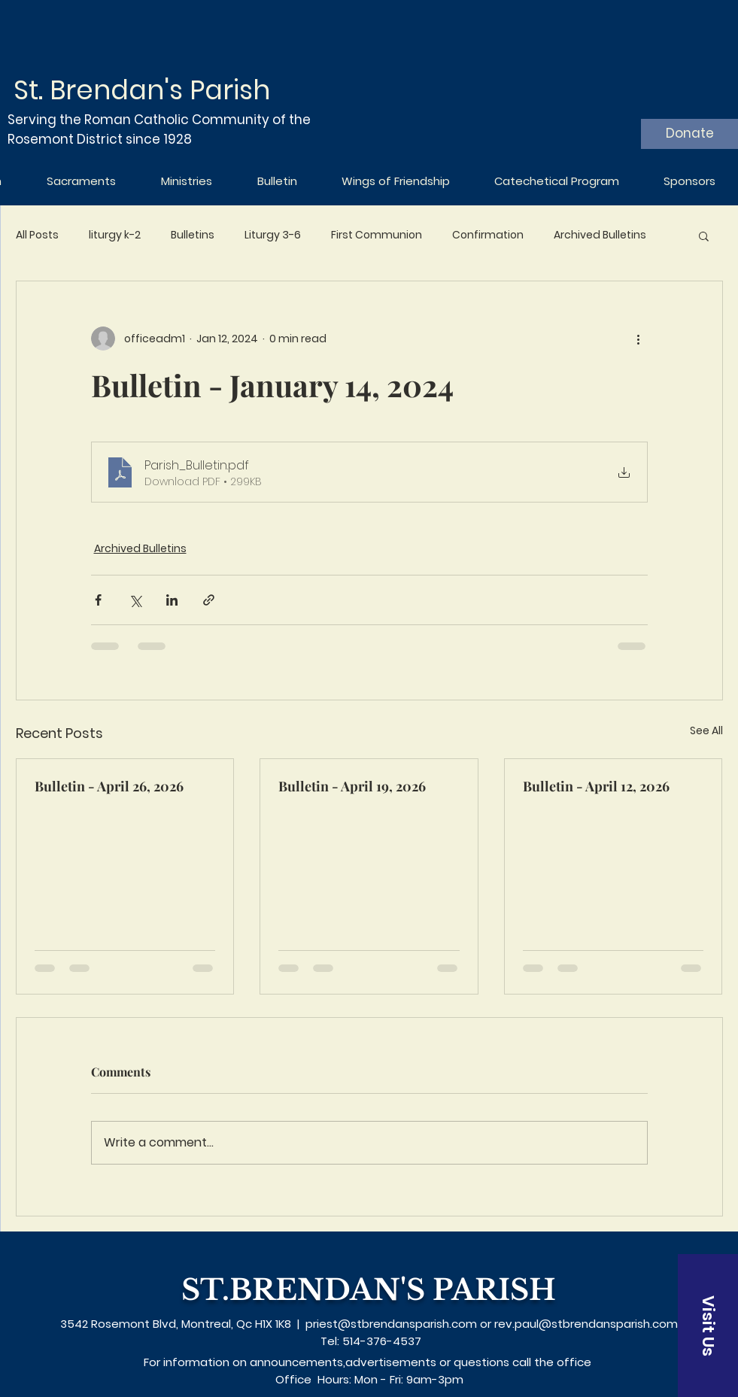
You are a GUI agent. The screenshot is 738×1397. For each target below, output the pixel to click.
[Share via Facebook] (98, 600)
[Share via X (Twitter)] (135, 600)
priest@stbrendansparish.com (391, 1324)
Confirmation (488, 235)
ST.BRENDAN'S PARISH (368, 1289)
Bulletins (192, 235)
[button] (704, 235)
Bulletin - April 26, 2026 (109, 786)
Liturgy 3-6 (272, 235)
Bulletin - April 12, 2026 (596, 786)
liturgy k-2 (115, 235)
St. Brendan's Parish (142, 89)
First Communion (376, 235)
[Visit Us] (708, 1325)
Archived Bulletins (600, 235)
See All (706, 730)
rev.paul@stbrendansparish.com (586, 1324)
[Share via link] (209, 600)
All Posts (37, 235)
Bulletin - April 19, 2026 (352, 786)
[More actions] (639, 339)
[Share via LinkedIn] (172, 600)
